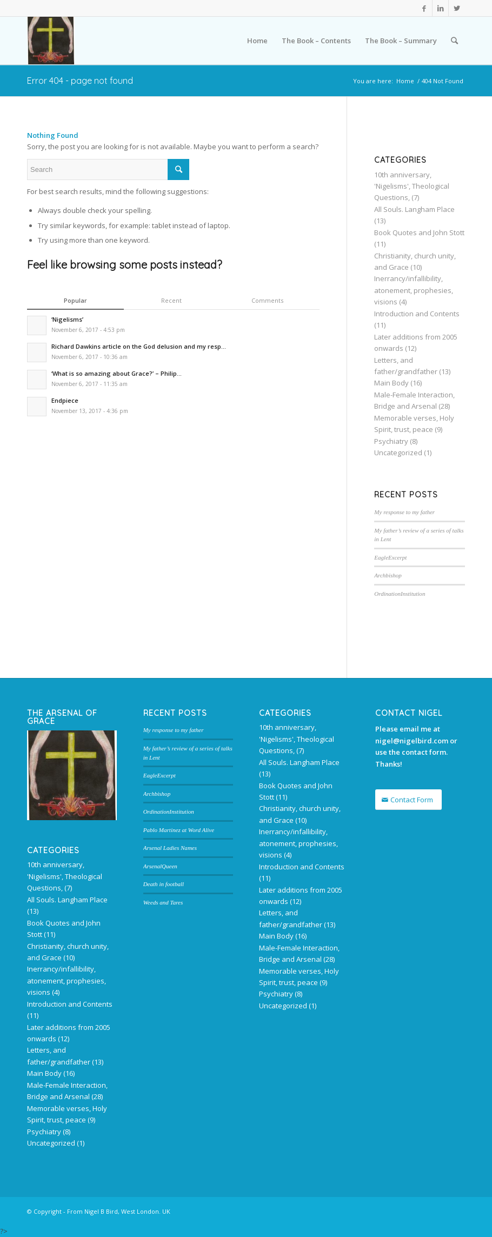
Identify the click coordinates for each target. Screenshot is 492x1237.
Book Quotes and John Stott (419, 232)
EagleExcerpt (390, 557)
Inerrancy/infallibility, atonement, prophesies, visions (413, 290)
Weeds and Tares (163, 902)
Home (257, 40)
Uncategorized (398, 452)
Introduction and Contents (417, 313)
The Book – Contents (316, 40)
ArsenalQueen (160, 866)
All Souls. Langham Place (414, 209)
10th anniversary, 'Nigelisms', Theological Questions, (411, 186)
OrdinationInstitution (399, 593)
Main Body (391, 383)
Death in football (163, 884)
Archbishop (388, 575)
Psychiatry (391, 441)
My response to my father (404, 512)
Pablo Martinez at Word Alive (179, 830)
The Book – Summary (401, 40)
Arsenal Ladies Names (170, 847)
